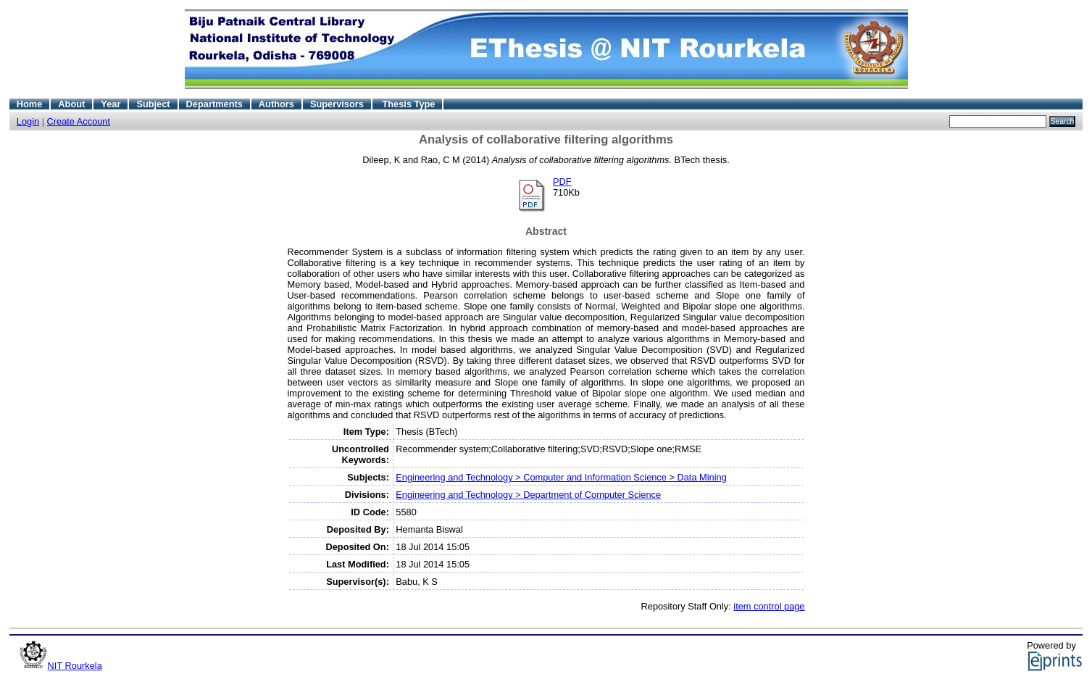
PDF (562, 181)
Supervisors (337, 104)
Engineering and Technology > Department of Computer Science (528, 494)
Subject (153, 104)
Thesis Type (408, 104)
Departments (214, 104)
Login (28, 121)
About (71, 104)
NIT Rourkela (75, 665)
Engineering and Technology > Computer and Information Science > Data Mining (561, 477)
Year (110, 104)
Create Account (79, 121)
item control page (768, 606)
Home (30, 104)
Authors (276, 104)
